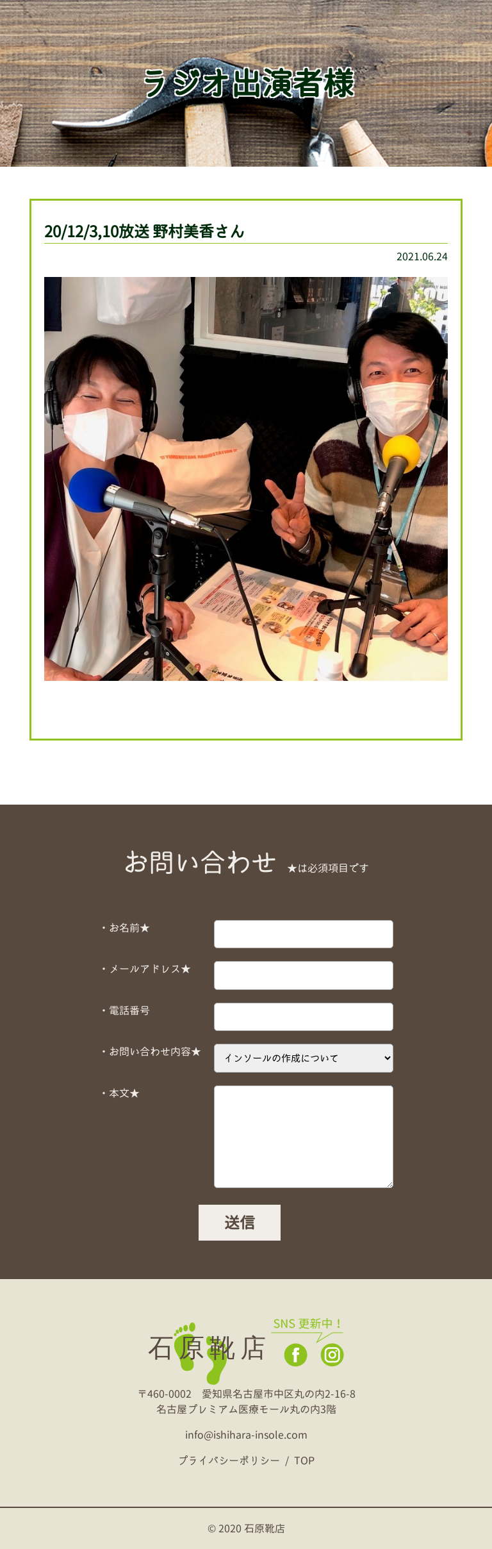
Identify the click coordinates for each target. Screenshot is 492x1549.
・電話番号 (124, 1010)
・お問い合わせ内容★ (150, 1051)
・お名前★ (124, 928)
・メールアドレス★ (145, 969)
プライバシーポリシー (228, 1460)
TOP (304, 1460)
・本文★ (119, 1093)
